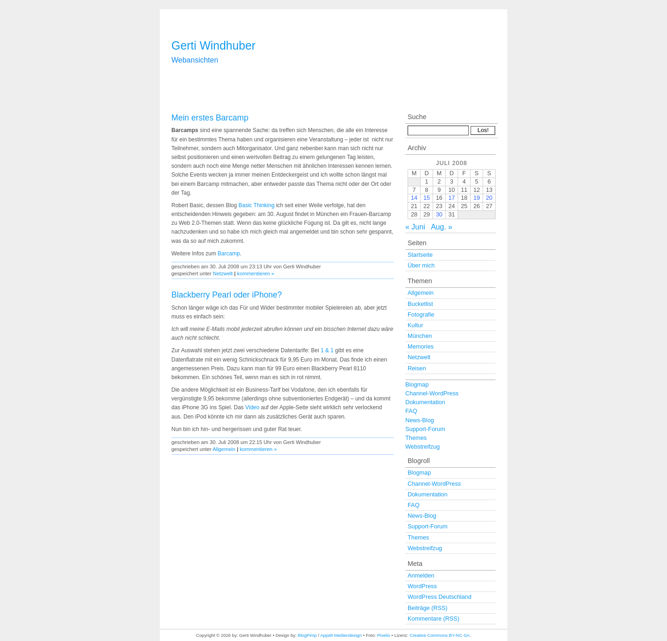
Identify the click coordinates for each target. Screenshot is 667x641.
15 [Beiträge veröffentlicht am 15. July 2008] (426, 197)
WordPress (422, 586)
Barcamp (229, 253)
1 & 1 (327, 350)
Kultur (415, 325)
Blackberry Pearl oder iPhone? (226, 294)
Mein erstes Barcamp (209, 117)
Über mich (421, 265)
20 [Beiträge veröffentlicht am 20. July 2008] (489, 197)
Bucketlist (420, 303)
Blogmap (417, 384)
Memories (421, 346)
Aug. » (441, 227)
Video (252, 407)
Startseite (420, 254)
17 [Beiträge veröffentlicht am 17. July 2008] (451, 197)
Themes (416, 437)
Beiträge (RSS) (427, 607)
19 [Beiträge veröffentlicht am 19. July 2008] (476, 197)
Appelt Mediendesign (341, 635)
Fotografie (421, 314)
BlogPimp (307, 635)
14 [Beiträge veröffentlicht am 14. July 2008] (414, 197)
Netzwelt (223, 273)
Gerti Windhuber (213, 45)
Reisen (417, 368)
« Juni (415, 227)
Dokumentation (425, 402)
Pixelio (383, 635)
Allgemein (224, 449)
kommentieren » (255, 273)
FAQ (411, 410)
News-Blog (419, 420)
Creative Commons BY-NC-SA (439, 635)
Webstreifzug (422, 446)
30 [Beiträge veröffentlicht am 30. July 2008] (439, 214)
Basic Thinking (257, 205)
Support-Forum (425, 428)
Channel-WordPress (432, 393)
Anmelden (421, 575)
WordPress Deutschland (440, 596)
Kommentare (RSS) (433, 618)
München (420, 335)
